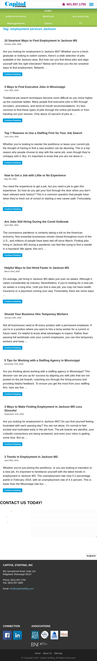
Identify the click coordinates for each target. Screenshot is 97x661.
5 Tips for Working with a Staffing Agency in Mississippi (42, 360)
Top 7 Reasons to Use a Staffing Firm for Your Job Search (43, 133)
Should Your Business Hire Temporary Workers (36, 314)
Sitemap (58, 653)
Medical (48, 16)
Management (16, 23)
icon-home (63, 4)
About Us (47, 653)
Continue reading (13, 74)
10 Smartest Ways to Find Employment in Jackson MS (40, 40)
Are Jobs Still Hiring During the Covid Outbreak (36, 221)
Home (38, 653)
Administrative (16, 16)
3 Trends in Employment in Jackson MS (31, 456)
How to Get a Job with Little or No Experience (35, 175)
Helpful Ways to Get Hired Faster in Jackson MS (36, 267)
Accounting (81, 16)
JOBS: (48, 10)
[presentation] (55, 546)
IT (80, 23)
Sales (48, 23)
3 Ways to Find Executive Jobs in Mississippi (34, 86)
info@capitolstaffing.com (22, 588)
